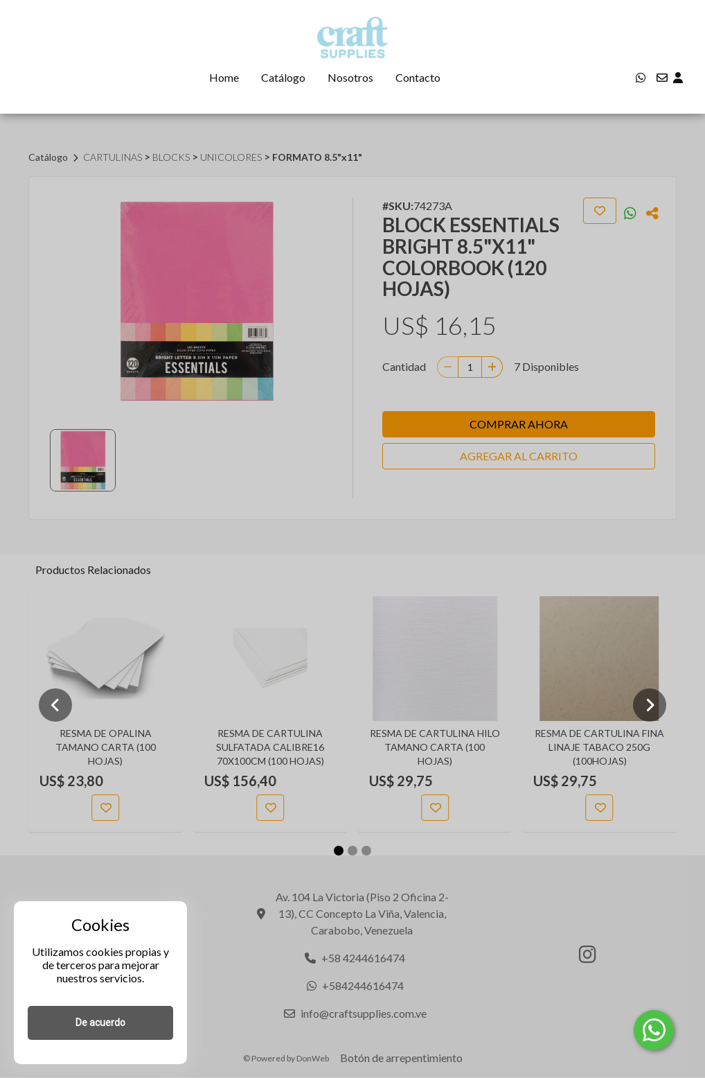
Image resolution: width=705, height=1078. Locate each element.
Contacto (417, 77)
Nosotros (350, 77)
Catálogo (283, 77)
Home (224, 77)
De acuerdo (100, 1022)
